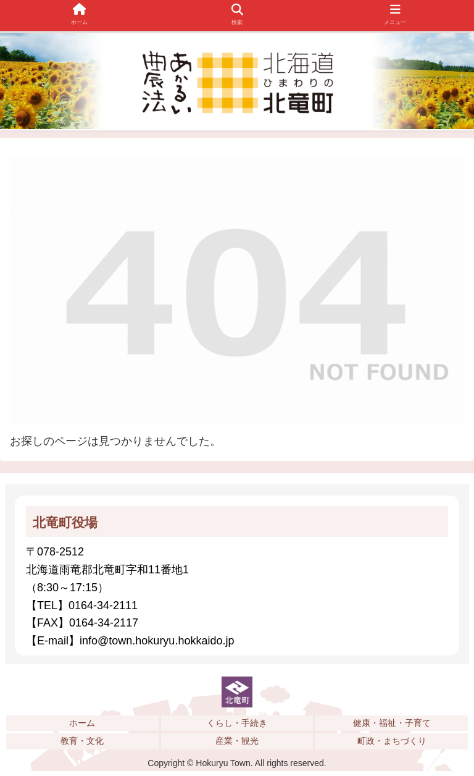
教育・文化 (82, 741)
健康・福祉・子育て (392, 723)
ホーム (82, 723)
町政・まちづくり (391, 741)
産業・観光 (237, 741)
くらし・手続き (237, 723)
